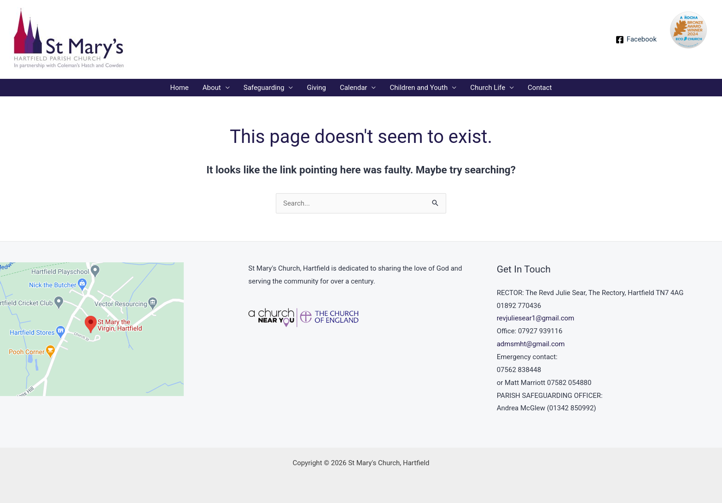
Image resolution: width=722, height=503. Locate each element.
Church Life (487, 87)
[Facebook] (636, 40)
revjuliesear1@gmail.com (536, 318)
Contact (540, 87)
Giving (316, 87)
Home (179, 87)
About (212, 87)
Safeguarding (264, 87)
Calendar (353, 87)
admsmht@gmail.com (531, 344)
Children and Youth (419, 87)
